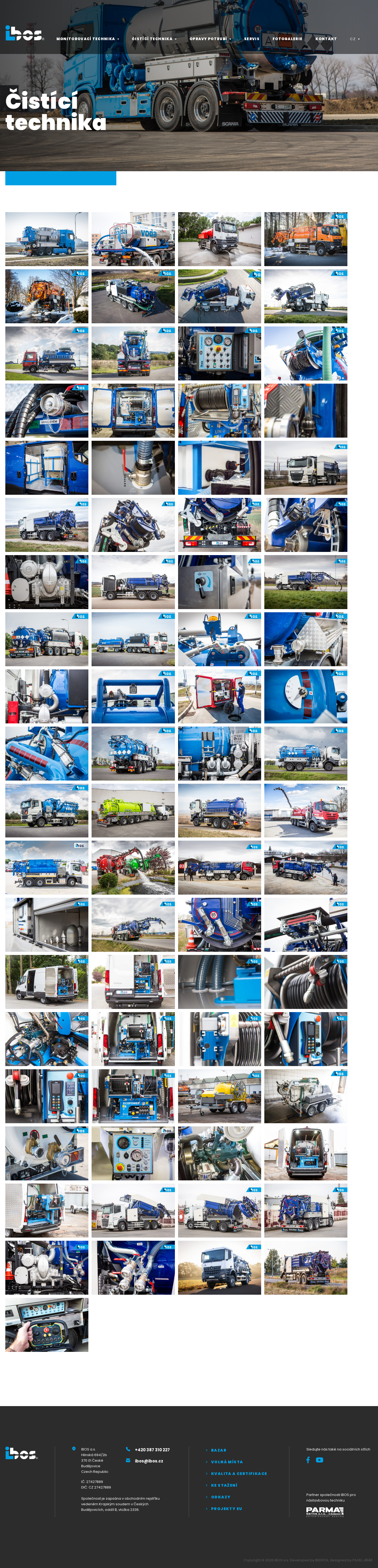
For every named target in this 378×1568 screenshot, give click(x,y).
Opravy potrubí (208, 38)
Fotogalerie (287, 38)
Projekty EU (226, 1508)
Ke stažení (224, 1485)
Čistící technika (152, 38)
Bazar (219, 1450)
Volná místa (227, 1462)
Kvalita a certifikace (239, 1473)
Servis (252, 38)
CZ (353, 38)
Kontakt (326, 38)
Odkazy (221, 1497)
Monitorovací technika (85, 38)
